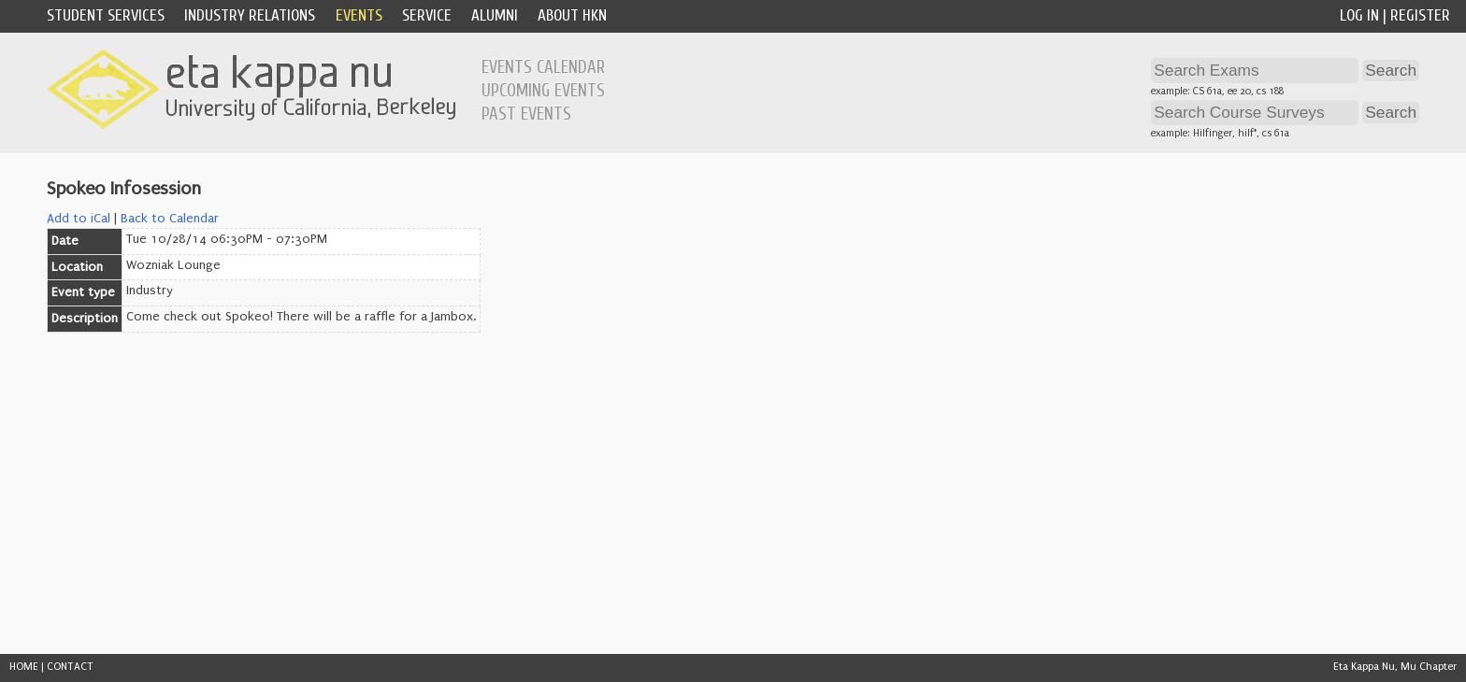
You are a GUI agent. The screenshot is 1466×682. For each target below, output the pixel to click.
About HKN (572, 15)
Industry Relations (249, 15)
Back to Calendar (170, 218)
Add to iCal (78, 218)
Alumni (494, 15)
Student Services (106, 15)
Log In (1359, 15)
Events (359, 15)
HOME (23, 667)
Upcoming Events (543, 90)
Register (1420, 15)
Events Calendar (543, 67)
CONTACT (70, 667)
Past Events (526, 114)
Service (427, 15)
